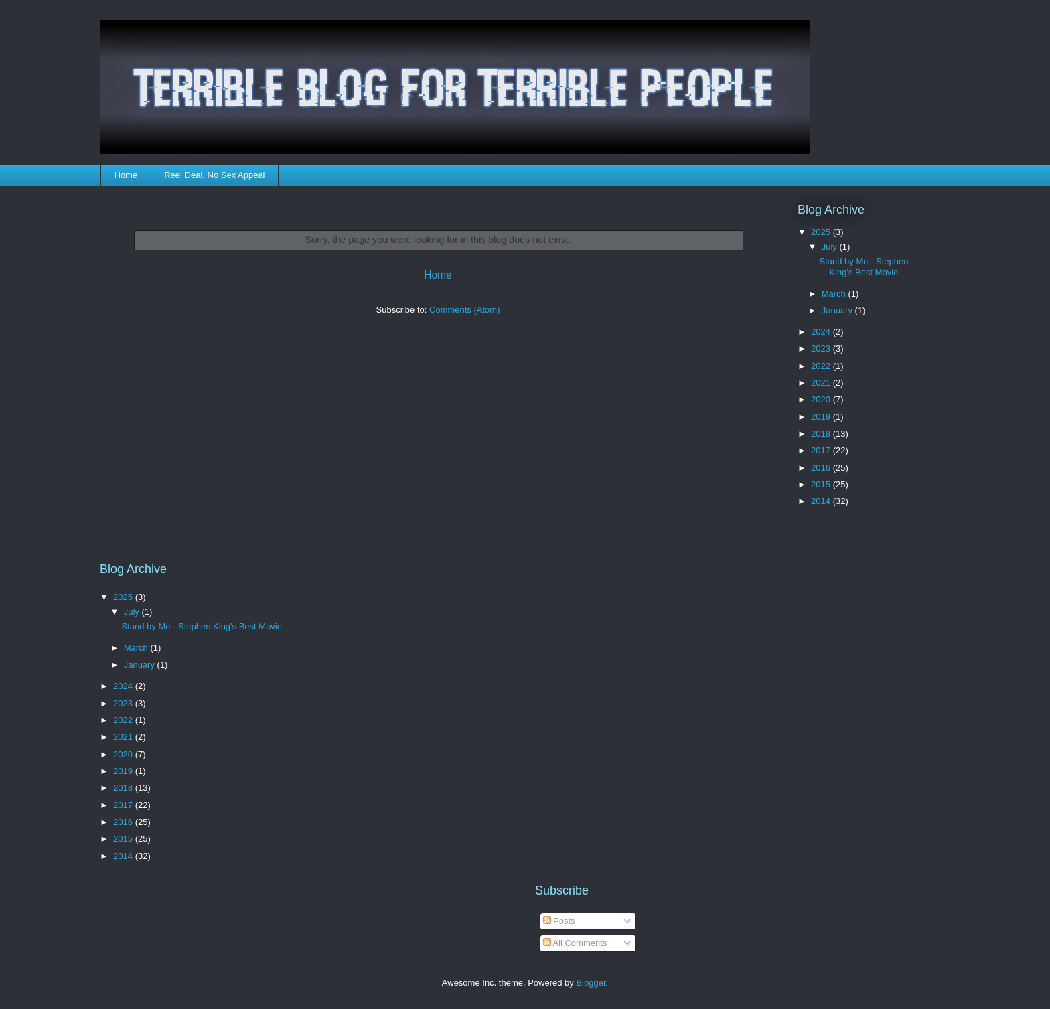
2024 (822, 332)
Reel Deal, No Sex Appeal (214, 175)
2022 (822, 366)
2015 (822, 484)
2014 (822, 501)
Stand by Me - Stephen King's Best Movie (863, 266)
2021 (822, 383)
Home (126, 175)
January (838, 310)
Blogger (590, 983)
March (835, 294)
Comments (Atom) (464, 310)
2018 (822, 434)
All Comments (575, 943)
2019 (822, 417)
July (831, 247)
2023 (822, 348)
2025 (822, 232)
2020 (822, 399)
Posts (559, 921)
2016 (822, 468)
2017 (822, 450)
